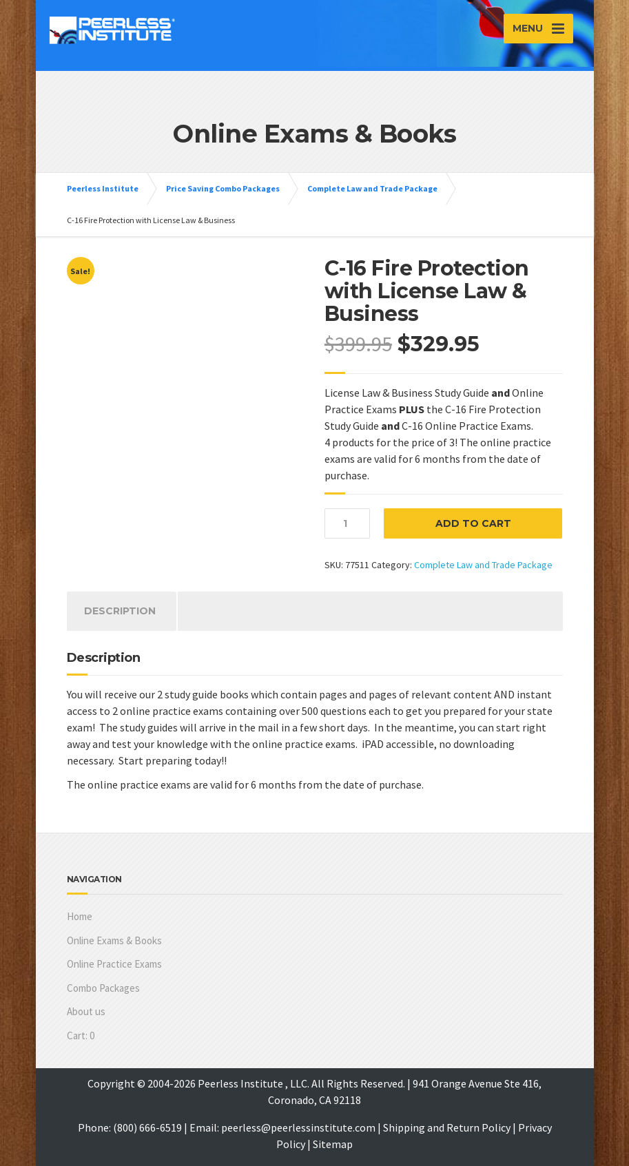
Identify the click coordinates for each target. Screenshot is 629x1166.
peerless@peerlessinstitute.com (298, 1127)
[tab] (119, 611)
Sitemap (333, 1144)
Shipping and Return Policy (447, 1127)
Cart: (80, 1035)
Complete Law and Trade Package (372, 188)
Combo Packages (103, 988)
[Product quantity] (347, 523)
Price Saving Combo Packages (223, 188)
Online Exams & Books (114, 940)
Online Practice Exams (114, 963)
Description (120, 611)
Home (79, 916)
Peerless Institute (102, 188)
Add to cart (473, 523)
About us (86, 1011)
